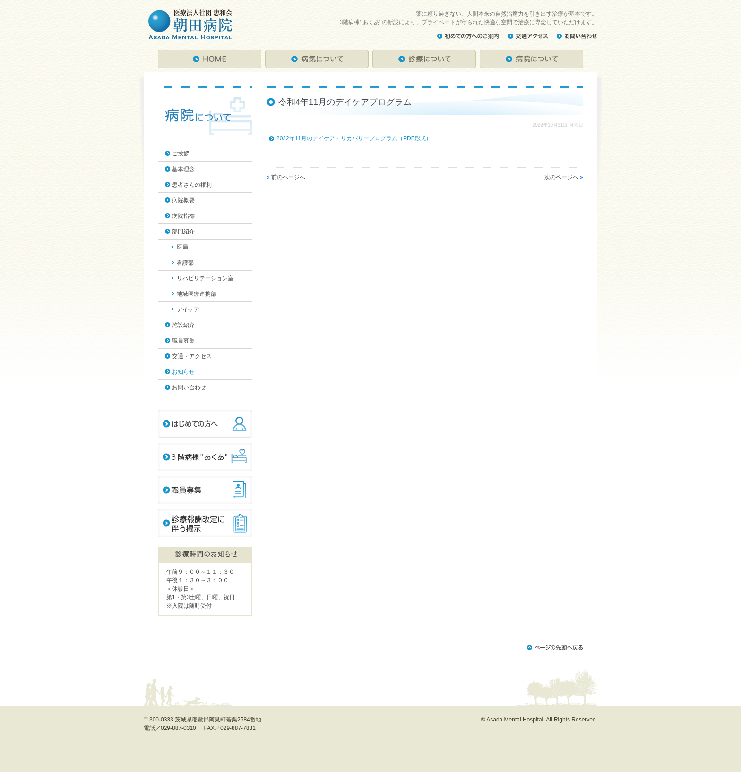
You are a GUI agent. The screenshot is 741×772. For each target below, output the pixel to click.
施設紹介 (183, 325)
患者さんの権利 (192, 184)
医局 (182, 247)
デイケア (188, 309)
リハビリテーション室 (205, 278)
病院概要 (183, 200)
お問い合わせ (189, 387)
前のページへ (288, 177)
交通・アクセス (192, 356)
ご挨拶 (180, 153)
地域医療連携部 (196, 294)
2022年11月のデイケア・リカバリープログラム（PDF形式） (353, 138)
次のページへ (561, 177)
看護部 (185, 262)
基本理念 (183, 169)
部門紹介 (183, 231)
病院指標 (183, 216)
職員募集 (183, 340)
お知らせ (183, 372)
